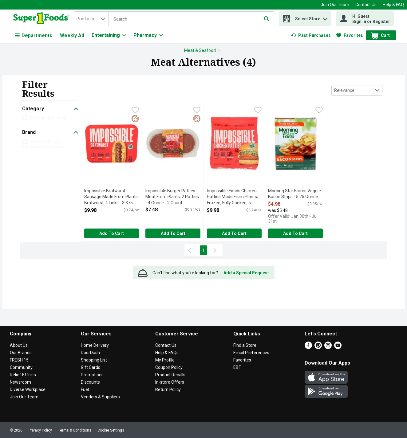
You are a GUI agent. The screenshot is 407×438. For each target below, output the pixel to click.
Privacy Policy (40, 430)
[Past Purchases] (311, 35)
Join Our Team (335, 4)
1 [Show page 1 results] (203, 250)
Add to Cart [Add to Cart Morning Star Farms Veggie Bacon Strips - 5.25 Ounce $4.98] (295, 233)
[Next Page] (216, 250)
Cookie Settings (110, 430)
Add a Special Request (246, 272)
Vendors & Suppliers (100, 396)
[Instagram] (328, 347)
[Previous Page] (191, 250)
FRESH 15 (19, 360)
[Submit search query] (266, 19)
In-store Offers (169, 382)
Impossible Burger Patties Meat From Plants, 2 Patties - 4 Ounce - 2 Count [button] (172, 197)
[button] (325, 17)
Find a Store (244, 345)
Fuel (85, 389)
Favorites (242, 360)
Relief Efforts (23, 374)
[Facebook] (308, 347)
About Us (19, 345)
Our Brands (21, 352)
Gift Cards (90, 367)
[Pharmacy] (148, 35)
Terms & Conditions (74, 430)
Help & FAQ (393, 4)
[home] (42, 18)
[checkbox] (135, 110)
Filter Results (38, 89)
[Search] (191, 19)
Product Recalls (170, 374)
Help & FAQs (167, 352)
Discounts (90, 382)
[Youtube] (338, 347)
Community (21, 367)
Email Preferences (251, 352)
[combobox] (91, 18)
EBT (237, 367)
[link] (311, 35)
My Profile (165, 360)
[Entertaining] (109, 35)
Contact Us (366, 4)
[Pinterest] (318, 347)
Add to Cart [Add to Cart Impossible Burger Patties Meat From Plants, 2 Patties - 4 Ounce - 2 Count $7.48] (173, 233)
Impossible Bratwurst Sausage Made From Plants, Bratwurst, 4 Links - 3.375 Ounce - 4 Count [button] (111, 197)
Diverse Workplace (27, 389)
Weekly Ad (72, 35)
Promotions (92, 374)
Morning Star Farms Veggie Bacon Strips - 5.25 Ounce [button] (294, 194)
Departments (33, 35)
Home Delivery (95, 345)
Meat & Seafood (200, 50)
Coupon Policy (169, 367)
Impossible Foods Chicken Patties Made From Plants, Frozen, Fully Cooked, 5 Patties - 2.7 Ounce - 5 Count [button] (232, 197)
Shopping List (94, 360)
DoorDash (90, 352)
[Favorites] (350, 35)
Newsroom (20, 382)
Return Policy (168, 389)
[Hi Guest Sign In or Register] (365, 18)
